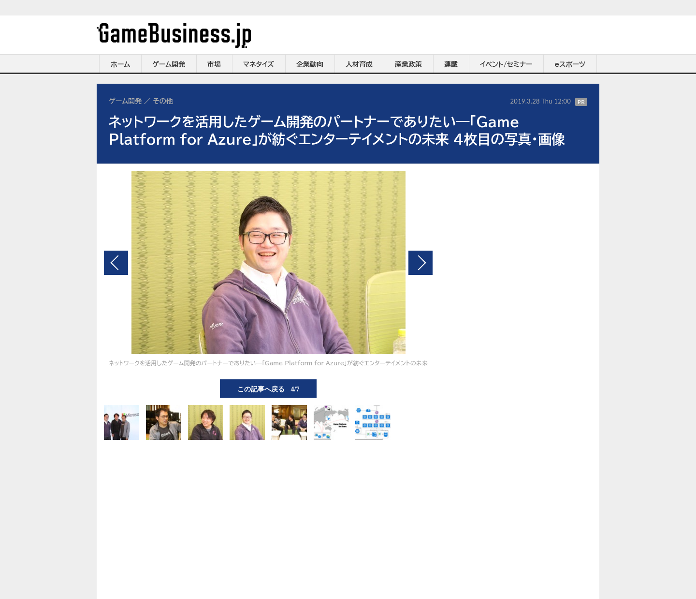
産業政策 (408, 64)
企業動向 (309, 64)
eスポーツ (570, 64)
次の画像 (420, 263)
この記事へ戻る (268, 388)
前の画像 (116, 263)
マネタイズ (258, 64)
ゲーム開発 (168, 64)
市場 (214, 64)
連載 (451, 64)
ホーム (120, 64)
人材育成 (359, 64)
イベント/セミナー (506, 64)
